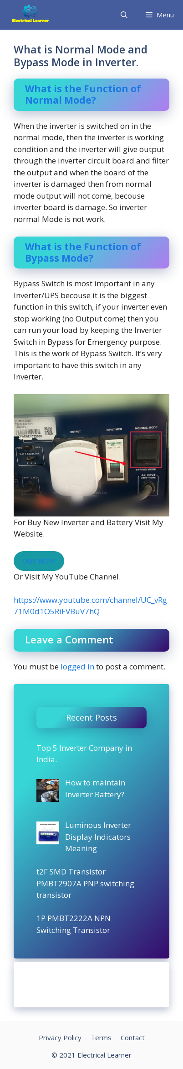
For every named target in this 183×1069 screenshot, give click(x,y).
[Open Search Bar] (124, 15)
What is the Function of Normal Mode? (83, 94)
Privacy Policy (60, 1037)
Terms (101, 1037)
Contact (133, 1037)
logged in (77, 666)
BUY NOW (39, 560)
